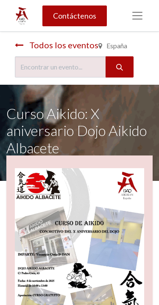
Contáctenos (74, 15)
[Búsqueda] (120, 67)
